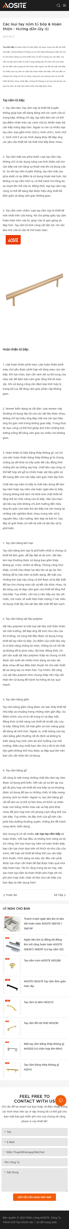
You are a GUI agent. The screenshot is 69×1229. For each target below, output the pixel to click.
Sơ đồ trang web (46, 1222)
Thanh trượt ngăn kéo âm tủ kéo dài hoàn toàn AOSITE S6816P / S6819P (44, 923)
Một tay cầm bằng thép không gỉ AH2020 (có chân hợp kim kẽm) (44, 1046)
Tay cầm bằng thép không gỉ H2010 (41, 1067)
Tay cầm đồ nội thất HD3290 (41, 1023)
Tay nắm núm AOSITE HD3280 (42, 960)
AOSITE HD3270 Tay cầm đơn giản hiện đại (45, 984)
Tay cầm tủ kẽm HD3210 (38, 1002)
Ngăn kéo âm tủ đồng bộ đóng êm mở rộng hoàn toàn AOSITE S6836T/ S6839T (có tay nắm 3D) (43, 944)
